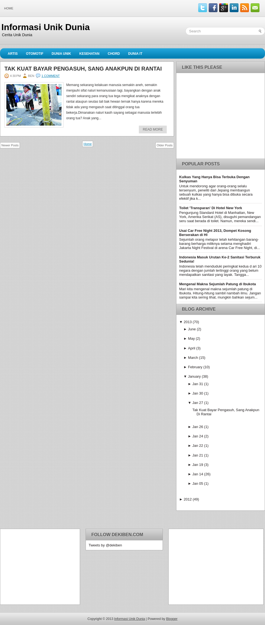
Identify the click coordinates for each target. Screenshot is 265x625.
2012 (188, 499)
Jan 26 (197, 427)
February (195, 367)
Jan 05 (197, 483)
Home (8, 8)
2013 (188, 322)
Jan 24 (197, 436)
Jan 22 (197, 446)
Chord (114, 54)
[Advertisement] (37, 566)
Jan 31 (197, 384)
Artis (13, 54)
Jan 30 (197, 393)
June (192, 329)
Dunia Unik (61, 54)
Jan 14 (197, 474)
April (191, 348)
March (193, 358)
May (191, 338)
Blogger (171, 619)
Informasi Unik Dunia (45, 27)
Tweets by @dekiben (105, 545)
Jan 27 (197, 403)
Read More (153, 129)
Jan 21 (197, 455)
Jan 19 (197, 465)
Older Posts (165, 145)
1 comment (50, 75)
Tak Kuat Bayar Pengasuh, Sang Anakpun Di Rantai (83, 68)
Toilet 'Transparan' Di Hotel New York (210, 208)
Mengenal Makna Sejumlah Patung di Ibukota (217, 284)
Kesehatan (89, 54)
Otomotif (34, 54)
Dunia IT (135, 54)
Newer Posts (9, 145)
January (194, 376)
